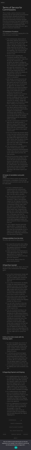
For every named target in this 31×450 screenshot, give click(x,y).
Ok (16, 447)
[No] (29, 445)
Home (4, 434)
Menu (2, 2)
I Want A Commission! (16, 423)
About (15, 438)
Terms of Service (16, 434)
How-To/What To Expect (16, 427)
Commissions (12, 420)
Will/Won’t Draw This (16, 430)
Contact (25, 434)
